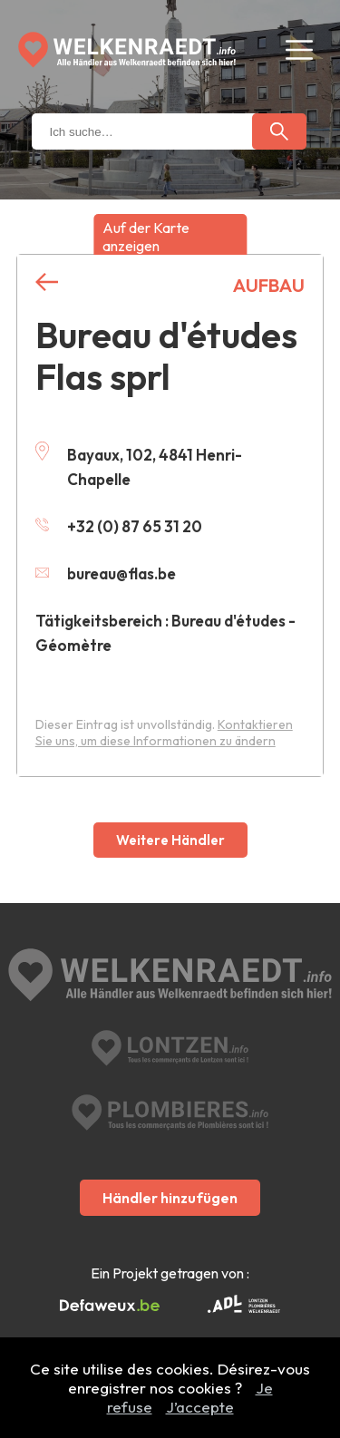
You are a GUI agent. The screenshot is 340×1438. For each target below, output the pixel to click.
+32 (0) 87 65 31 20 (118, 526)
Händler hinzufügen (170, 1198)
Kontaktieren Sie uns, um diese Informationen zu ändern (164, 732)
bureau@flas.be (105, 573)
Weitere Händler (170, 840)
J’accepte (200, 1406)
